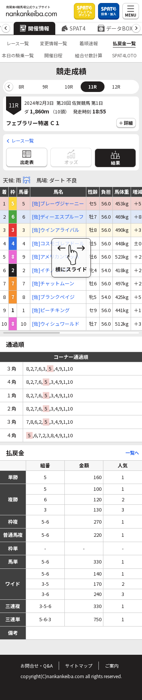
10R (69, 86)
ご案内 (112, 665)
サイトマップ (78, 665)
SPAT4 (73, 28)
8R (21, 86)
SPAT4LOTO (124, 55)
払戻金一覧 (124, 43)
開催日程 (53, 55)
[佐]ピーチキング (51, 310)
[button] (6, 28)
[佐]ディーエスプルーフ (58, 216)
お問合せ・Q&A (36, 665)
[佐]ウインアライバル (56, 230)
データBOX (115, 28)
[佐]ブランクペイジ (53, 297)
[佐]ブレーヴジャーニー (58, 203)
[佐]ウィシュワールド (56, 323)
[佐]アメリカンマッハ (55, 256)
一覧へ (132, 452)
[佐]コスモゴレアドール (58, 243)
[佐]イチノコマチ (51, 270)
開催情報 (34, 28)
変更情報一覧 (53, 43)
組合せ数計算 (88, 55)
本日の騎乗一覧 (18, 55)
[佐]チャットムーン (53, 283)
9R (45, 86)
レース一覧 (17, 43)
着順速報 (89, 43)
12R (116, 86)
